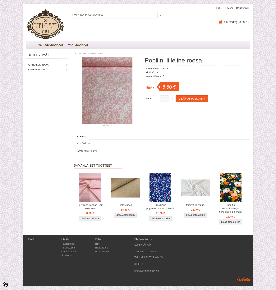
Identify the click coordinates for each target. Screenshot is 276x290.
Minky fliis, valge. (195, 205)
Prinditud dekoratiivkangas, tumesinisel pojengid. (230, 208)
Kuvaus (81, 136)
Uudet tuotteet (68, 251)
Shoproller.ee (243, 279)
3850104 (138, 264)
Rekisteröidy (242, 8)
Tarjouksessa (68, 247)
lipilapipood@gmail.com (146, 270)
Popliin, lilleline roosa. (93, 53)
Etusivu (77, 53)
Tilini (97, 244)
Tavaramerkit (68, 244)
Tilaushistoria (101, 247)
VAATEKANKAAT (78, 44)
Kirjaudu (229, 8)
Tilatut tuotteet (102, 251)
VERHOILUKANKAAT (50, 44)
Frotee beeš (125, 205)
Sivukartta (66, 255)
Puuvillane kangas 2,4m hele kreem (90, 207)
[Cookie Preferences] (5, 284)
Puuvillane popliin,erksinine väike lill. (160, 207)
